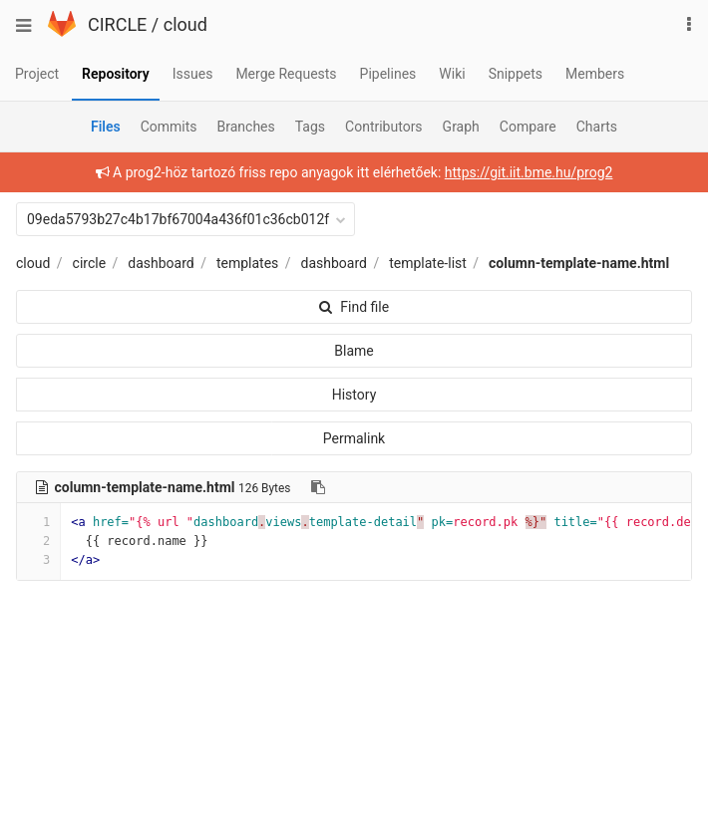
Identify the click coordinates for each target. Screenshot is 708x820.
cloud (185, 24)
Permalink (354, 438)
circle (90, 263)
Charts (596, 127)
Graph (461, 127)
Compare (528, 127)
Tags (310, 127)
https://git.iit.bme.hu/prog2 (529, 172)
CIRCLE (117, 24)
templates (247, 263)
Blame (353, 351)
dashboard (160, 263)
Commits (169, 127)
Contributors (384, 127)
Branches (246, 127)
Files (106, 127)
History (354, 395)
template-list (428, 263)
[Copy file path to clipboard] (318, 487)
